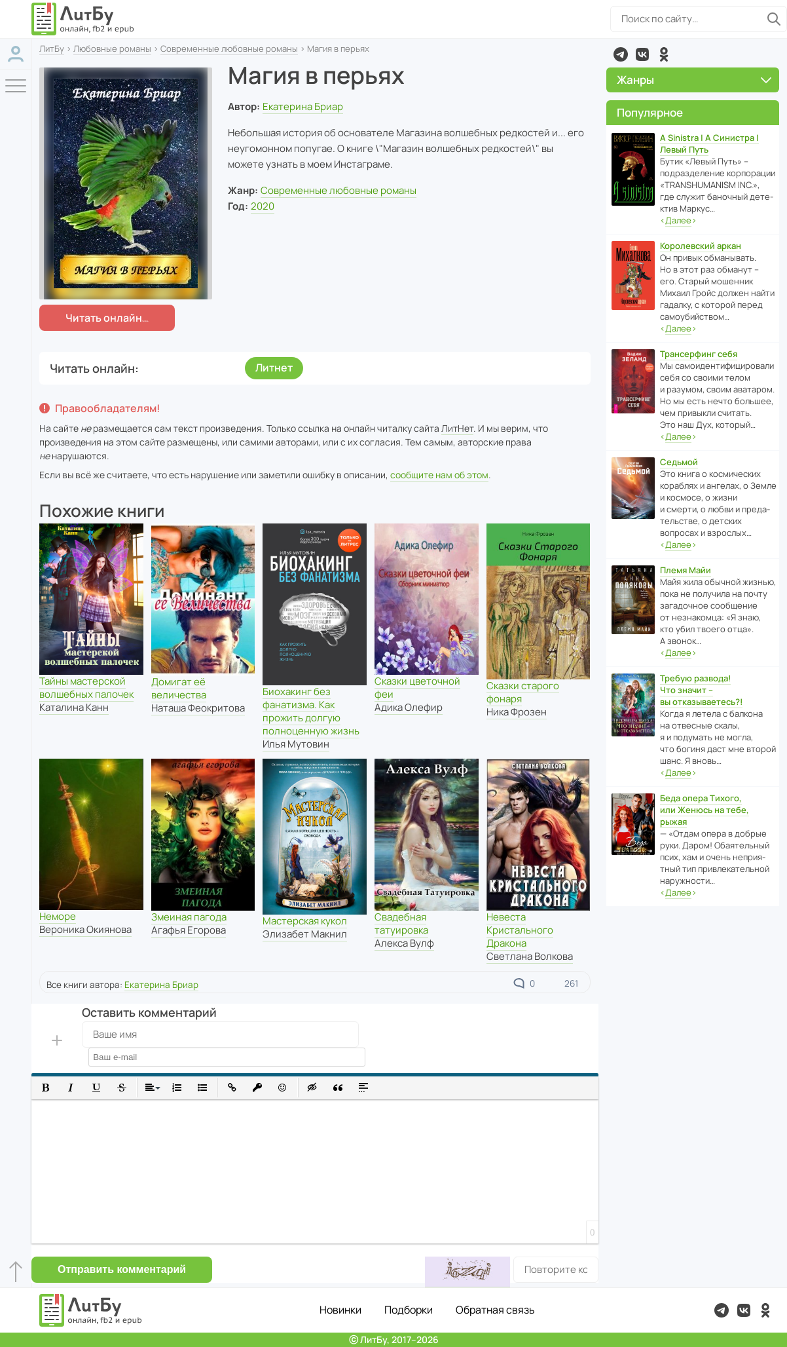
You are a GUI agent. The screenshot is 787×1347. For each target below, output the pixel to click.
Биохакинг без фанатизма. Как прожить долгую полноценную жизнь (311, 711)
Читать (103, 318)
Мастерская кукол (305, 921)
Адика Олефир (409, 707)
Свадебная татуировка (401, 923)
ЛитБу (51, 48)
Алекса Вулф (404, 943)
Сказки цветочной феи (417, 687)
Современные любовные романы (229, 48)
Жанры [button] (694, 79)
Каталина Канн (74, 707)
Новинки (340, 1309)
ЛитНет (457, 428)
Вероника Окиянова (85, 929)
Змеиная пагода (189, 917)
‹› (678, 220)
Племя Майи (685, 570)
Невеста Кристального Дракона (519, 930)
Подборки (408, 1309)
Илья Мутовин (296, 744)
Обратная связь (495, 1309)
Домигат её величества (178, 688)
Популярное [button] (650, 112)
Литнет (274, 367)
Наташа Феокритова (198, 708)
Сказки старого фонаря (522, 692)
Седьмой (679, 462)
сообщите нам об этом (439, 474)
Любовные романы (112, 48)
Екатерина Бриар (303, 106)
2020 (262, 206)
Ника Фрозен (516, 712)
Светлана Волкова (529, 956)
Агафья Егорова (188, 930)
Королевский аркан (700, 246)
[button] (45, 1087)
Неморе (57, 916)
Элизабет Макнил (305, 934)
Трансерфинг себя (698, 354)
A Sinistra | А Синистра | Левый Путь (709, 143)
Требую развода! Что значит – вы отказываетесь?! (701, 690)
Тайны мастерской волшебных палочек (86, 687)
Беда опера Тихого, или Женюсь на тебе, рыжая (704, 809)
